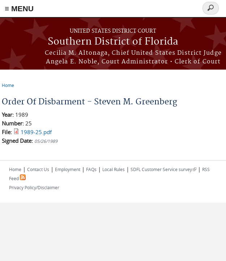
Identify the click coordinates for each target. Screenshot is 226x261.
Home (8, 85)
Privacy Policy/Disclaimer (34, 187)
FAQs (91, 169)
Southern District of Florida (113, 42)
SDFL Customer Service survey (163, 169)
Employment (67, 169)
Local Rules (113, 169)
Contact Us (38, 169)
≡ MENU (19, 8)
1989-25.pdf (36, 132)
